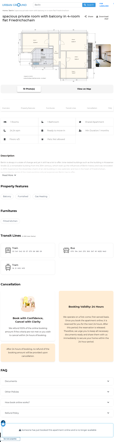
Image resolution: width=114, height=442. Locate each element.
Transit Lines (71, 108)
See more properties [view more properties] (10, 439)
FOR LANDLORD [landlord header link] (104, 5)
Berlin (11, 10)
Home (5, 10)
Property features (28, 108)
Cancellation (92, 108)
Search (89, 5)
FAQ (110, 108)
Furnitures (50, 108)
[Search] (64, 5)
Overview (6, 108)
